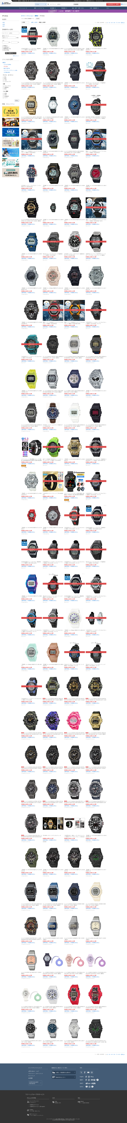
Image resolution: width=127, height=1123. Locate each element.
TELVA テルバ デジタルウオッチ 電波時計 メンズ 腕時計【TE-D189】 (96, 83)
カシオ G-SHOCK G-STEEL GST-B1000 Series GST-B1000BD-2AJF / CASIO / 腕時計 (53, 803)
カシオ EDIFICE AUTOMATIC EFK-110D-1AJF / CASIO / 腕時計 (31, 1041)
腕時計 (4, 62)
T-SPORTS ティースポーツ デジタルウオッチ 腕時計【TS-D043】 (31, 357)
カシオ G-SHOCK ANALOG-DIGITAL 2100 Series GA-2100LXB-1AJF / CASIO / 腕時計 (53, 768)
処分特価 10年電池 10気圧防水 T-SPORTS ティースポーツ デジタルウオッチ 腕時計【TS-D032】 (96, 118)
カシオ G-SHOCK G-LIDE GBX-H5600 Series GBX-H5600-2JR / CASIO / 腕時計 (53, 904)
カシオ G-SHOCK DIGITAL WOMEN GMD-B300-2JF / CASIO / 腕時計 (74, 904)
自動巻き (6, 87)
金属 (5, 93)
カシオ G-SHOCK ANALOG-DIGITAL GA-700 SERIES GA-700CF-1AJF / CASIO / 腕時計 (74, 700)
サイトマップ (31, 1075)
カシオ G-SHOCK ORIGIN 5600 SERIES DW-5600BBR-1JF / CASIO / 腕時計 (96, 425)
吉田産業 (44, 841)
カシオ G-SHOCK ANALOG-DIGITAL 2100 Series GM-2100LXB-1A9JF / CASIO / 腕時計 (74, 768)
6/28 (4, 24)
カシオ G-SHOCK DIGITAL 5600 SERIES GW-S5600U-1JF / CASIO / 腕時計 (74, 152)
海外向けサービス (38, 1106)
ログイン (125, 4)
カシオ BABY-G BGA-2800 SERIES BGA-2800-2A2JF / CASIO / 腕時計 (74, 391)
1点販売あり (5, 47)
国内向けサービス (34, 1104)
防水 (5, 88)
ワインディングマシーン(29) (10, 70)
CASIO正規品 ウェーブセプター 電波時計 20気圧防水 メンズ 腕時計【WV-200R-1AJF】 (96, 460)
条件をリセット (16, 55)
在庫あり (5, 45)
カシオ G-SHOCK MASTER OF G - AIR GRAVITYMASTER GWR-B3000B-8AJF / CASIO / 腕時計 (31, 837)
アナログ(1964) (7, 64)
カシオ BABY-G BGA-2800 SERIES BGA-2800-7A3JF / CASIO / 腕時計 (53, 1007)
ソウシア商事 (24, 467)
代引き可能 (5, 50)
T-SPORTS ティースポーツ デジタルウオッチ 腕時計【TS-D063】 (96, 631)
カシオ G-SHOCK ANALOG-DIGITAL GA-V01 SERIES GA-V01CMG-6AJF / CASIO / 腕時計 (53, 734)
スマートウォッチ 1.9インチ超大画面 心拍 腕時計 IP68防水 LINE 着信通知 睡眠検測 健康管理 (74, 495)
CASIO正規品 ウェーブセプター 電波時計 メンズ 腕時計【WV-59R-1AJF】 (31, 49)
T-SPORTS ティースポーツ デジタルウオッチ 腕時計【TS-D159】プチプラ (74, 528)
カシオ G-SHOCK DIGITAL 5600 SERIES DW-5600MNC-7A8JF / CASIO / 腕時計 (74, 357)
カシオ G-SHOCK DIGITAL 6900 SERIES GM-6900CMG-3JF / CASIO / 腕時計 (96, 733)
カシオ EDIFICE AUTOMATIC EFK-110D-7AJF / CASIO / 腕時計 (74, 1041)
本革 (5, 94)
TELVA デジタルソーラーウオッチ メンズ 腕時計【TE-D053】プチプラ (52, 596)
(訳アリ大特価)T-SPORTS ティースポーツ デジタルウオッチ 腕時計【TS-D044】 (53, 460)
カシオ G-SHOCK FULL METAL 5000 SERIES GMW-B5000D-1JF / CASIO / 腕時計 (53, 391)
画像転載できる (6, 48)
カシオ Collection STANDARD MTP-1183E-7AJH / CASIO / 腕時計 (53, 117)
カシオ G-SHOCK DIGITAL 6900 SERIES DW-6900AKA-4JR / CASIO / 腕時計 (96, 1007)
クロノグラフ (7, 86)
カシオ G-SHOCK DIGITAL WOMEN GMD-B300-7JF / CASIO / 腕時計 (96, 904)
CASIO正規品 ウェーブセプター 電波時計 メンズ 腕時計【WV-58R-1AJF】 (31, 562)
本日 (4, 22)
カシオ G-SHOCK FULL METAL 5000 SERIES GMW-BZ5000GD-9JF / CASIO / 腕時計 (31, 117)
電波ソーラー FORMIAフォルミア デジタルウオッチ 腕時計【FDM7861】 (96, 152)
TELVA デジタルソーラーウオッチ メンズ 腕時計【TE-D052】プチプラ (74, 665)
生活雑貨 (52, 8)
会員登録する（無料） (114, 4)
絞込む (16, 100)
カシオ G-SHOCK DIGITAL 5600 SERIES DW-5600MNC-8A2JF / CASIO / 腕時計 (96, 357)
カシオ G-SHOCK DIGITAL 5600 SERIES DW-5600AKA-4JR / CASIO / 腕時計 (74, 1007)
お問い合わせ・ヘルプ (80, 0)
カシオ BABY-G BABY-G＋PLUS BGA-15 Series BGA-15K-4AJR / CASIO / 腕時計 (74, 973)
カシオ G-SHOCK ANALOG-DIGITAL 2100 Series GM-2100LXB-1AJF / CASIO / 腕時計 (96, 768)
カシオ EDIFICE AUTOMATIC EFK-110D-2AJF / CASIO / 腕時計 (53, 1041)
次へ (122, 22)
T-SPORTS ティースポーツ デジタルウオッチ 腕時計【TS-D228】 (31, 699)
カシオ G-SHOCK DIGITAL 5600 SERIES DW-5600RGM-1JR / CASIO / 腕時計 (31, 425)
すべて (23, 15)
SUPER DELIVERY (33, 1083)
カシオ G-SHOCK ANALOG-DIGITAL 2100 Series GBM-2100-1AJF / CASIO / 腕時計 (74, 49)
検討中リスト (91, 0)
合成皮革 (6, 96)
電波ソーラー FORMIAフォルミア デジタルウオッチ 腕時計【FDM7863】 (31, 152)
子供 (5, 80)
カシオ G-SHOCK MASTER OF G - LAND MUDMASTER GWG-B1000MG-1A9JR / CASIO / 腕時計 (31, 939)
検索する (11, 53)
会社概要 (30, 1078)
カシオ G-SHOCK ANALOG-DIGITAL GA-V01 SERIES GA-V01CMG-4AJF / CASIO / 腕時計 (74, 734)
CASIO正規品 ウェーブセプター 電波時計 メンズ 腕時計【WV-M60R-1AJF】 (74, 596)
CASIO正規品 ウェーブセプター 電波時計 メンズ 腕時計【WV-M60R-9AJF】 (95, 528)
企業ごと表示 (34, 22)
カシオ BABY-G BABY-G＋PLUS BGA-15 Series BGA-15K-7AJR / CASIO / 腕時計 (31, 1007)
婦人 (5, 77)
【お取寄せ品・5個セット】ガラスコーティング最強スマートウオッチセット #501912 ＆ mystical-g (74, 837)
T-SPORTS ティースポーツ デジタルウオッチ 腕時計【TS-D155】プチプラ (96, 596)
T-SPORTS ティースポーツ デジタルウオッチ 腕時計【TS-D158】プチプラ (53, 631)
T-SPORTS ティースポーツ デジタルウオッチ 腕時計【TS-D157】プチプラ (31, 631)
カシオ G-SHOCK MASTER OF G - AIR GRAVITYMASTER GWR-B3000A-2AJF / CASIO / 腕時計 (96, 803)
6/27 (4, 26)
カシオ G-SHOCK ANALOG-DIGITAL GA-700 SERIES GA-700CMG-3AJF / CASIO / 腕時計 (96, 700)
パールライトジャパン (68, 54)
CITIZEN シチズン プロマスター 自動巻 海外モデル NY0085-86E (74, 254)
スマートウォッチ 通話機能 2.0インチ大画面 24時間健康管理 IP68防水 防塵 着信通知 (31, 460)
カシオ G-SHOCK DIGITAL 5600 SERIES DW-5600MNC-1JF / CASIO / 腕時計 (53, 357)
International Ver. (100, 0)
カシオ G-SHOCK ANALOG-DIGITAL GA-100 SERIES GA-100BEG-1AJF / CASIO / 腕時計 (96, 1042)
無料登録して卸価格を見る (28, 53)
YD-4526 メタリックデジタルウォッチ (52, 835)
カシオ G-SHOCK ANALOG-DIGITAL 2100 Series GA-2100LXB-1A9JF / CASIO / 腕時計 (31, 768)
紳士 (5, 78)
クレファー (23, 54)
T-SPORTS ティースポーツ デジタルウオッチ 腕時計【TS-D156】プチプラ (96, 323)
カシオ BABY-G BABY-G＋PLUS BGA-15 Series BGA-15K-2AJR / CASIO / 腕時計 (53, 973)
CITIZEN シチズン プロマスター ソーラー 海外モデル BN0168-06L (31, 186)
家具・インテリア (38, 8)
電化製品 (63, 8)
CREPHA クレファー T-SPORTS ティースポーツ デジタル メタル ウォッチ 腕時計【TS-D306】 (96, 255)
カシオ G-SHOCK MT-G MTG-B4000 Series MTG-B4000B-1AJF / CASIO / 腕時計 (53, 83)
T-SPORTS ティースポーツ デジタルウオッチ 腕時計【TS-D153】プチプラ (53, 562)
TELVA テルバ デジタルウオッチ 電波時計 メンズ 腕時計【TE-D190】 (96, 562)
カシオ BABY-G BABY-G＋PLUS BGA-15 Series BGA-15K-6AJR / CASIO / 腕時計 (96, 973)
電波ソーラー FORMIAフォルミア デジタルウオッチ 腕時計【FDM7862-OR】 (74, 323)
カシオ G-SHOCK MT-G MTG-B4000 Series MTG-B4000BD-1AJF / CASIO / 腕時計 (31, 83)
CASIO (37, 18)
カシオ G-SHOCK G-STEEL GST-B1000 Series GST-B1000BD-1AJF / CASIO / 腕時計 (31, 803)
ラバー (5, 97)
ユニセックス (7, 81)
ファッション (22, 8)
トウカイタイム (46, 54)
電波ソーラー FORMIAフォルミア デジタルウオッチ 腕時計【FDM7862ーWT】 (96, 220)
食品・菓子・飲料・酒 (77, 8)
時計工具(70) (7, 68)
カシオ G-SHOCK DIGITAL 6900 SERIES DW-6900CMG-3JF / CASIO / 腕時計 (53, 699)
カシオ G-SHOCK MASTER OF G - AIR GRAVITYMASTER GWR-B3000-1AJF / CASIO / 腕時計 (74, 803)
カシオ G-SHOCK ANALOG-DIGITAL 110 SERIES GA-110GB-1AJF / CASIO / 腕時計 (31, 220)
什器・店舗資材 (93, 8)
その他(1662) (7, 72)
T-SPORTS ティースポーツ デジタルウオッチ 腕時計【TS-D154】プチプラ (96, 494)
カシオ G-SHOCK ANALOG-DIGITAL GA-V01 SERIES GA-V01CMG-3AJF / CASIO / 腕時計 (31, 734)
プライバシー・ (35, 1073)
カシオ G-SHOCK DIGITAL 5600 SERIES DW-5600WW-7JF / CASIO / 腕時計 (74, 425)
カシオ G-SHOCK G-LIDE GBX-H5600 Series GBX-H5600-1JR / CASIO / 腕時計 (31, 904)
